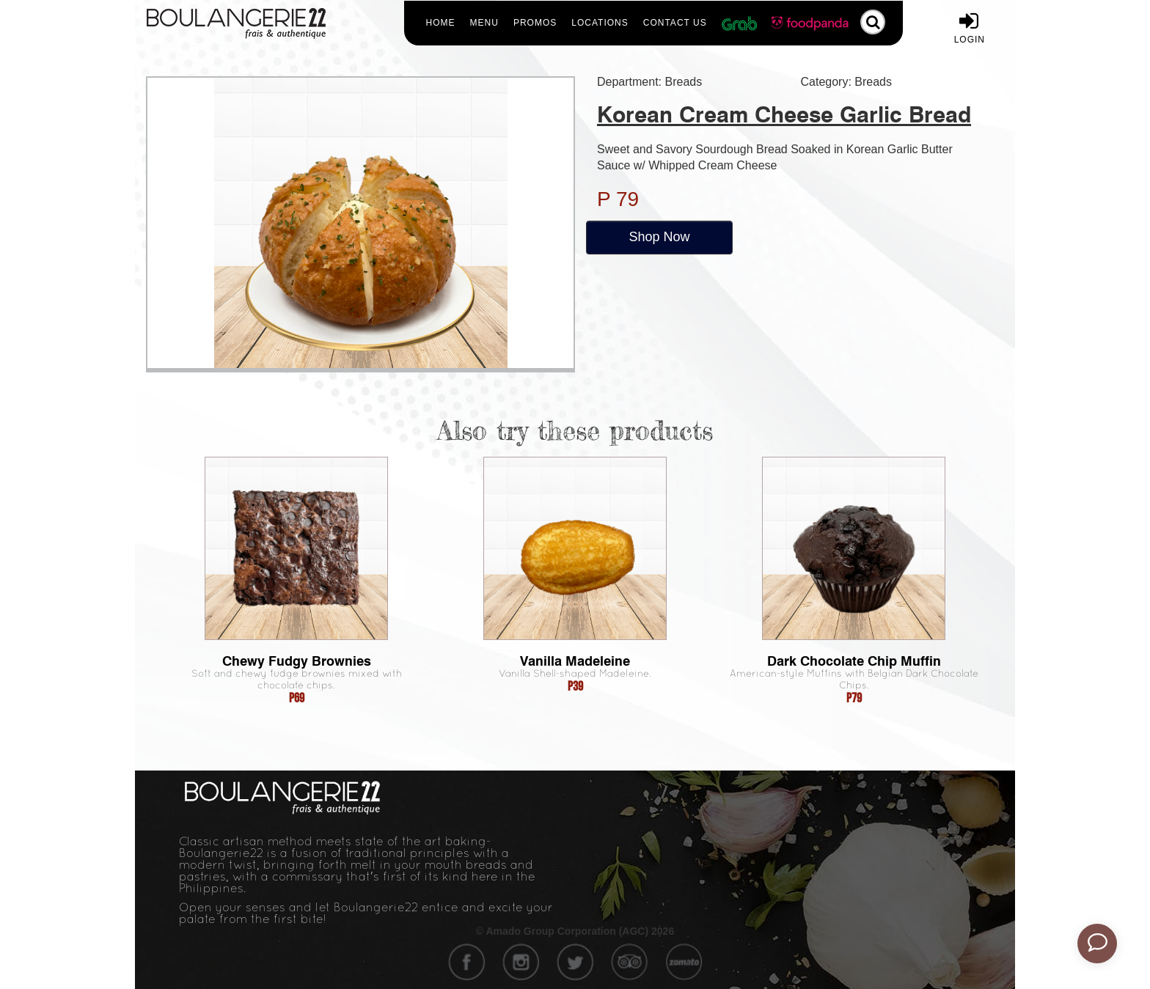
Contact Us (675, 23)
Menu (484, 23)
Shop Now (659, 236)
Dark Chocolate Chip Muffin (854, 661)
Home (440, 23)
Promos (535, 23)
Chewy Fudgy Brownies (296, 661)
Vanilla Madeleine (575, 661)
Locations (599, 23)
